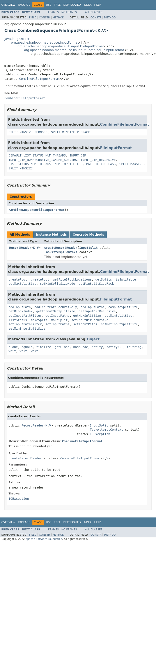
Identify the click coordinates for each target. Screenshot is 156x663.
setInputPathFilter (25, 324)
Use (48, 4)
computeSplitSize (123, 307)
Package (24, 4)
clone (13, 347)
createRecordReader (61, 247)
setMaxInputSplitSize (119, 324)
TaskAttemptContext (61, 252)
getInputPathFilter (25, 315)
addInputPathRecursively (55, 307)
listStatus (18, 320)
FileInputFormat (116, 148)
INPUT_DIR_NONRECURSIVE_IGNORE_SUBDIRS (43, 160)
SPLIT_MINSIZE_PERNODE (28, 132)
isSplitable (126, 279)
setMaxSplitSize (22, 283)
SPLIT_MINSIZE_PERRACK (70, 132)
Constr (44, 17)
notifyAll (114, 347)
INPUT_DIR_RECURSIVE (98, 160)
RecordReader (20, 247)
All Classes (93, 12)
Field (32, 17)
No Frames (69, 12)
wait (12, 351)
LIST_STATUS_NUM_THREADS (30, 164)
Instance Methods (51, 234)
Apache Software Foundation (43, 538)
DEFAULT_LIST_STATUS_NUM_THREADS (37, 155)
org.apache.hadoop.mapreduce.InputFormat (45, 42)
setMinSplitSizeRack (96, 283)
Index (87, 4)
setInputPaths (58, 324)
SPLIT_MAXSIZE (131, 164)
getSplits (103, 279)
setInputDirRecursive (89, 320)
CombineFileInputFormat (39, 78)
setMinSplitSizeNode (57, 283)
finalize (43, 347)
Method (58, 17)
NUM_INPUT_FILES (68, 164)
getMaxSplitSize (87, 315)
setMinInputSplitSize (27, 328)
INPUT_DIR (77, 155)
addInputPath (20, 307)
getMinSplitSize (118, 315)
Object (93, 339)
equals (27, 347)
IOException (100, 434)
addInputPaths (93, 307)
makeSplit (39, 320)
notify (97, 347)
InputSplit (88, 247)
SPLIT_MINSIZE (21, 168)
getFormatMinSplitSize (55, 311)
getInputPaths (58, 315)
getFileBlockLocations (72, 279)
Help (97, 4)
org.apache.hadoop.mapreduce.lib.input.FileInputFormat (61, 46)
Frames (53, 12)
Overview (8, 4)
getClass (62, 347)
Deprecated (72, 4)
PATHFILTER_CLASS (101, 164)
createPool (18, 279)
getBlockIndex (21, 311)
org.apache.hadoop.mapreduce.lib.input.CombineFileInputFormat (74, 50)
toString (134, 347)
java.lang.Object (16, 39)
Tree (57, 4)
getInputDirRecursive (97, 311)
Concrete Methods (88, 234)
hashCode (80, 347)
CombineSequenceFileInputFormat (37, 210)
